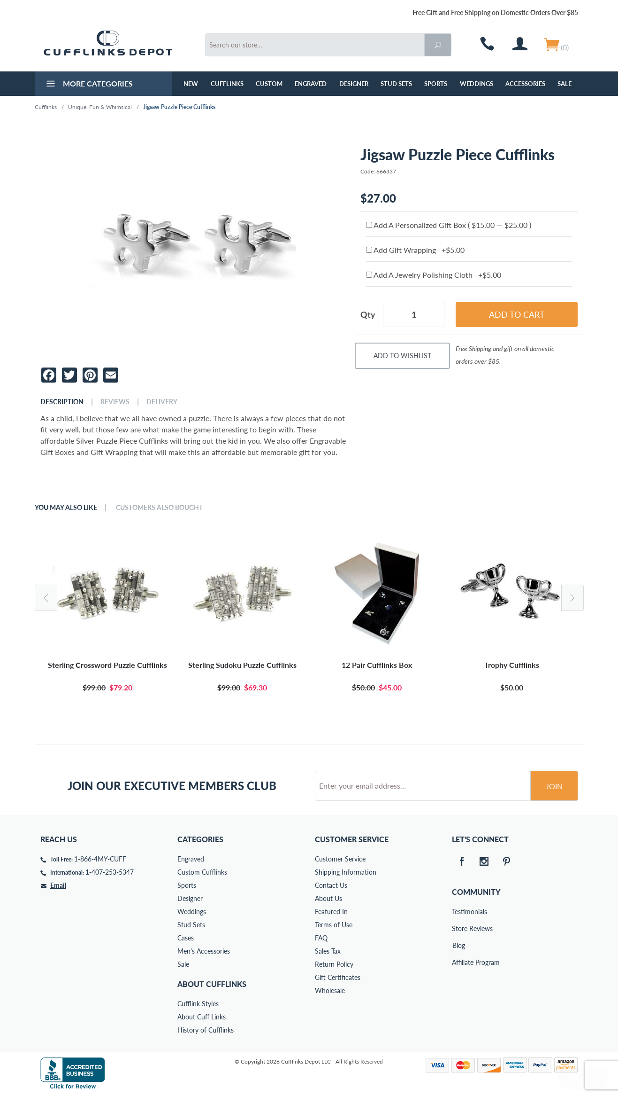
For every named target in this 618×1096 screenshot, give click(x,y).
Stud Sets (396, 83)
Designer (353, 83)
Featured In (331, 912)
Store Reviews (458, 928)
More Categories (88, 85)
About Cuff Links (201, 1017)
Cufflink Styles (198, 1004)
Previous (46, 598)
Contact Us (331, 885)
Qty (367, 314)
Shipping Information (345, 872)
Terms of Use (333, 925)
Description (62, 402)
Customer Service (340, 859)
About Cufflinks (211, 983)
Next (572, 598)
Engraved (311, 83)
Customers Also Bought (159, 507)
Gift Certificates (337, 977)
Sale (564, 83)
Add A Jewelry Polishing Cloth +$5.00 (433, 274)
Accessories (525, 83)
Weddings (476, 83)
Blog (458, 945)
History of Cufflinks (205, 1030)
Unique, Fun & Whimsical (100, 106)
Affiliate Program (458, 962)
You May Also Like (66, 507)
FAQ (321, 938)
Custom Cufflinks (202, 872)
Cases (185, 938)
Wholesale (330, 990)
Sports (435, 83)
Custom (269, 83)
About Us (328, 898)
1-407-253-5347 (109, 872)
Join (554, 786)
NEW (190, 83)
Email (58, 885)
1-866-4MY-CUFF (100, 859)
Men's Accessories (203, 951)
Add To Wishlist (402, 356)
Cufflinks (227, 83)
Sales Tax (328, 951)
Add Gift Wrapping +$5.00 (415, 249)
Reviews (115, 402)
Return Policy (334, 964)
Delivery (161, 402)
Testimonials (458, 912)
